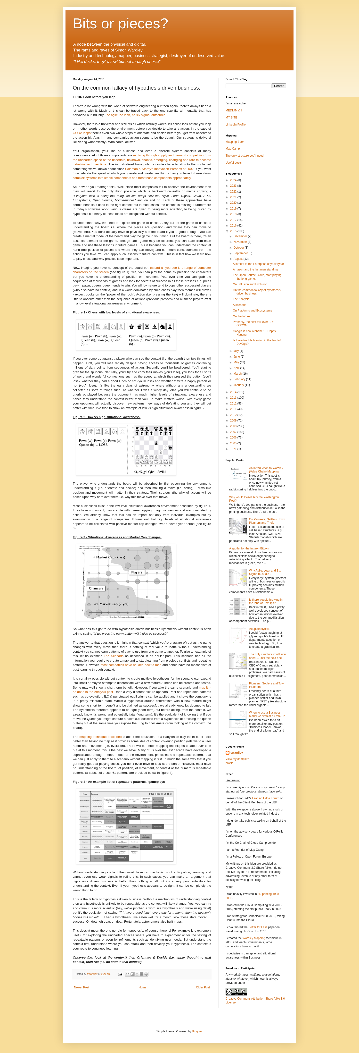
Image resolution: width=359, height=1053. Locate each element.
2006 (233, 437)
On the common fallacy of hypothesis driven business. (257, 291)
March (238, 373)
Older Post (203, 987)
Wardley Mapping (254, 938)
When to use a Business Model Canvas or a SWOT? (267, 714)
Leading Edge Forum (265, 798)
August (239, 259)
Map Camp (233, 148)
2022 (233, 191)
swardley (236, 752)
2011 (233, 409)
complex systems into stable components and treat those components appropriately (132, 178)
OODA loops (82, 133)
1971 (233, 449)
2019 (233, 208)
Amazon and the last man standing (255, 269)
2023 (233, 185)
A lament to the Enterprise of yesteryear (258, 264)
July (237, 351)
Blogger (197, 1031)
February (240, 379)
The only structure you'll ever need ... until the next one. (267, 656)
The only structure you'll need (244, 155)
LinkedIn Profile (236, 124)
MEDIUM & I (234, 110)
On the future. (242, 316)
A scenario (239, 305)
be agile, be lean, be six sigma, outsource (135, 115)
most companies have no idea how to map (131, 665)
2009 (233, 420)
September (241, 253)
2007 (233, 432)
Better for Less (257, 927)
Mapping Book (235, 141)
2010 (233, 415)
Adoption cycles (259, 629)
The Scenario (113, 656)
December (241, 236)
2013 (233, 397)
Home (143, 987)
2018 (233, 214)
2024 (233, 180)
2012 (233, 403)
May (237, 362)
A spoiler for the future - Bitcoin (249, 548)
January (239, 385)
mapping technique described (100, 737)
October (239, 247)
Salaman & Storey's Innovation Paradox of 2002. (160, 169)
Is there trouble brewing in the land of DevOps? (266, 601)
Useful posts (234, 162)
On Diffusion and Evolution (250, 284)
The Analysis (241, 299)
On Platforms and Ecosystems (252, 310)
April (237, 368)
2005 (233, 443)
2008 (233, 426)
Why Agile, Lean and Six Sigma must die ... (265, 572)
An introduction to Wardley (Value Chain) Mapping (266, 469)
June (237, 356)
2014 (233, 392)
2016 (233, 225)
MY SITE (231, 117)
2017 (233, 220)
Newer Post (81, 987)
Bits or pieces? (120, 23)
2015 (233, 231)
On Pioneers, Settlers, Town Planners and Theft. (267, 521)
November (241, 242)
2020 (233, 202)
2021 (233, 197)
